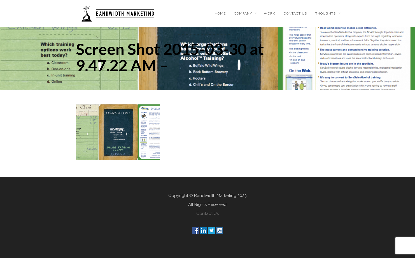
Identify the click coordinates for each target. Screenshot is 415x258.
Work (269, 13)
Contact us (295, 13)
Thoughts (325, 13)
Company (243, 13)
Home (220, 13)
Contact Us (207, 213)
